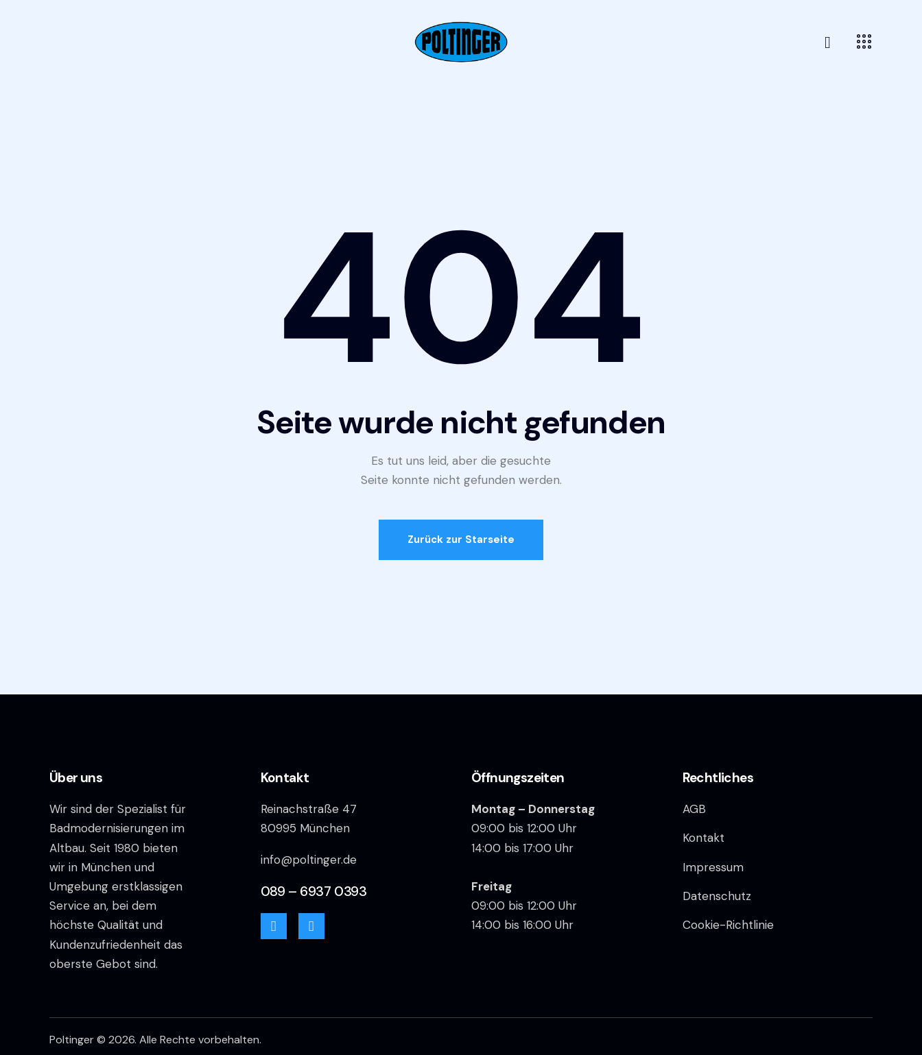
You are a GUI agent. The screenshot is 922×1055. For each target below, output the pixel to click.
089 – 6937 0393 (314, 891)
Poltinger (71, 1039)
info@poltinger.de (309, 859)
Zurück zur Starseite (461, 539)
